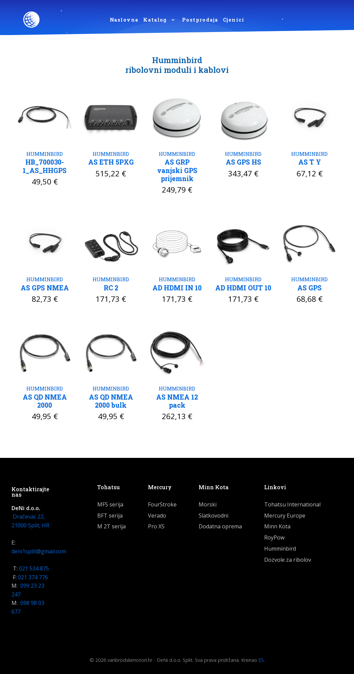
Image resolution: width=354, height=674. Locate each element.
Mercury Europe (284, 514)
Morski (208, 503)
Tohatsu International (292, 503)
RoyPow (274, 536)
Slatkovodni (213, 514)
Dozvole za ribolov (287, 558)
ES (261, 659)
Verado (157, 514)
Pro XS (156, 525)
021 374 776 (33, 576)
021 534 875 (34, 567)
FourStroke (162, 503)
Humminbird (280, 547)
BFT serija (110, 514)
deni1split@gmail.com (38, 550)
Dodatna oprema (220, 525)
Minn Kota (277, 525)
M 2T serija (111, 525)
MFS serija (110, 503)
